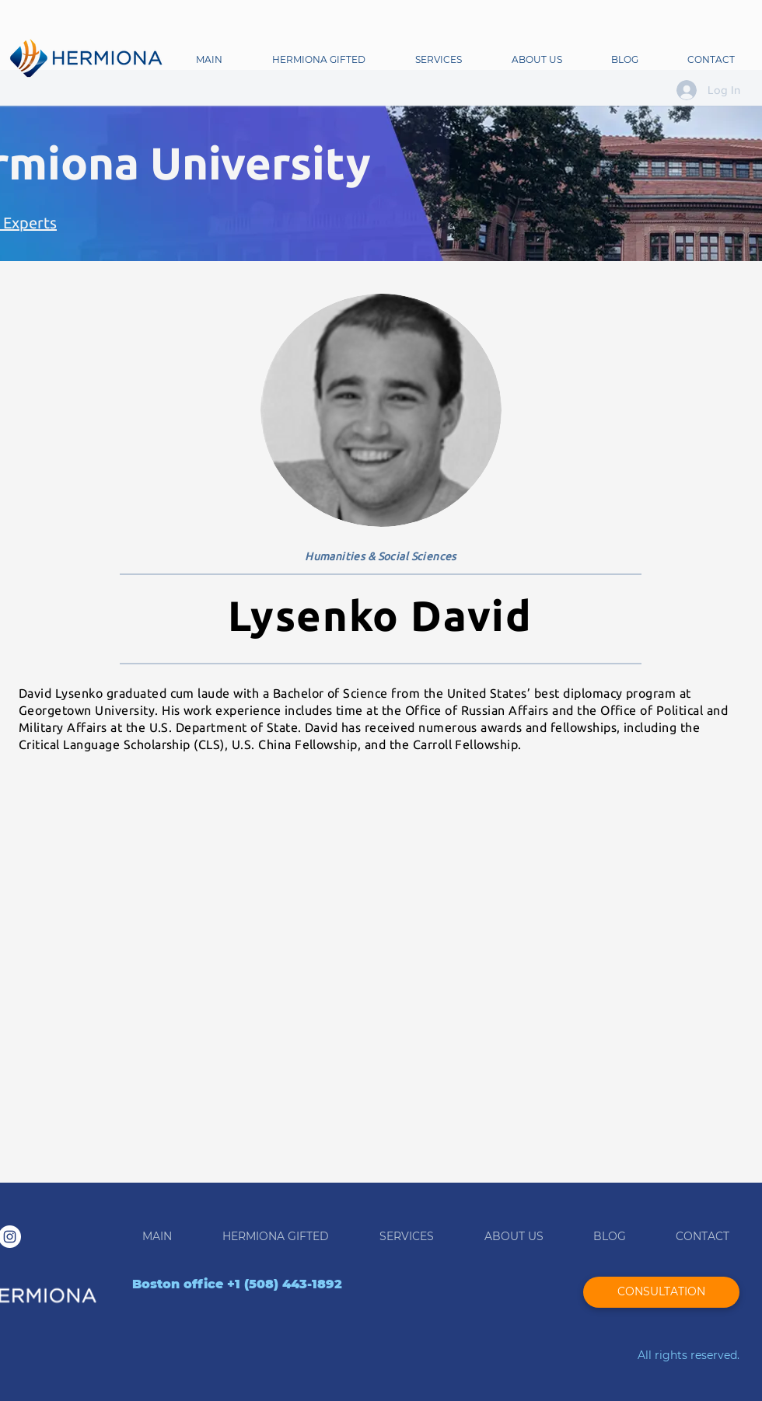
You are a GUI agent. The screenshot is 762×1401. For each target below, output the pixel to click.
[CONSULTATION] (661, 1292)
